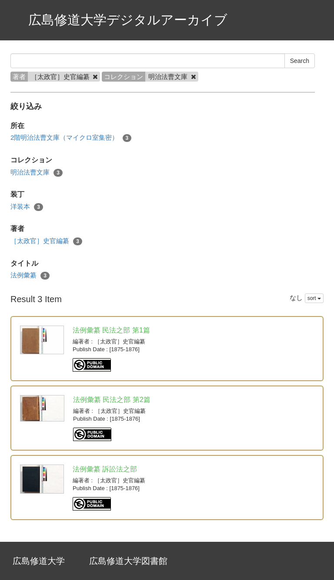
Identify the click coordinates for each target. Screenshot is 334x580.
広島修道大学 (39, 561)
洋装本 (26, 207)
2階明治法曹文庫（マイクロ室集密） (70, 138)
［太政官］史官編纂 (46, 241)
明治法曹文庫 (36, 172)
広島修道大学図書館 (128, 561)
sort (314, 298)
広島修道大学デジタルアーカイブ (127, 20)
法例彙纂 (30, 275)
